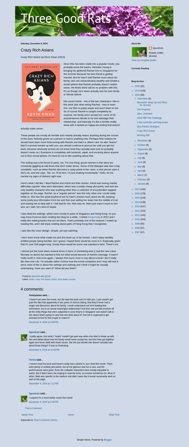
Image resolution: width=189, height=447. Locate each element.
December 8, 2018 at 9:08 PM (43, 322)
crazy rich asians (43, 279)
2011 (137, 215)
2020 (137, 86)
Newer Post (27, 414)
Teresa (32, 360)
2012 (137, 211)
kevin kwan (63, 279)
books (32, 279)
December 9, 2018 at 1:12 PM (43, 383)
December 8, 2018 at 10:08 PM (44, 350)
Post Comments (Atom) (45, 420)
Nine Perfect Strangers (148, 126)
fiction (54, 279)
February (142, 179)
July (140, 158)
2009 (137, 223)
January (142, 183)
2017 (137, 189)
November (143, 140)
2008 (137, 228)
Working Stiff (143, 135)
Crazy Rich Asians (146, 131)
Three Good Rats (66, 18)
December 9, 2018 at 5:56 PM (43, 402)
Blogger (107, 440)
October (142, 145)
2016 (137, 193)
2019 (137, 90)
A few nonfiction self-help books (152, 122)
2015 (137, 197)
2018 (137, 95)
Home (71, 414)
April (140, 171)
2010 (137, 219)
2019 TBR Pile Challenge (149, 118)
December (143, 98)
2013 (137, 206)
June (140, 162)
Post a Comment (33, 408)
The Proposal (143, 109)
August (141, 153)
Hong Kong (94, 217)
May (140, 166)
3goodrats (34, 332)
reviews (72, 279)
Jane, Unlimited (144, 113)
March (141, 175)
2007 (137, 232)
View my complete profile (143, 60)
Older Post (114, 414)
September (143, 149)
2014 (137, 202)
